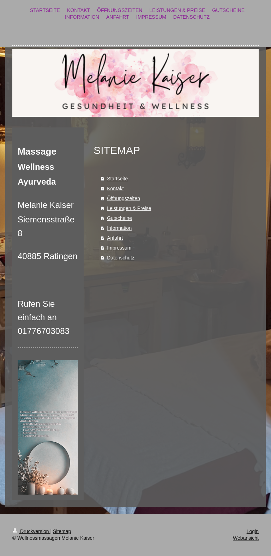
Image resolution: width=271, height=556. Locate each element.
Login (253, 531)
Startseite (117, 178)
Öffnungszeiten (123, 198)
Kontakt (115, 188)
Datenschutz (120, 258)
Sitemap (62, 531)
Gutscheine (119, 218)
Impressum (119, 248)
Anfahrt (115, 238)
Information (119, 228)
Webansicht (246, 538)
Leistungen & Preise (129, 208)
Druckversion (31, 531)
